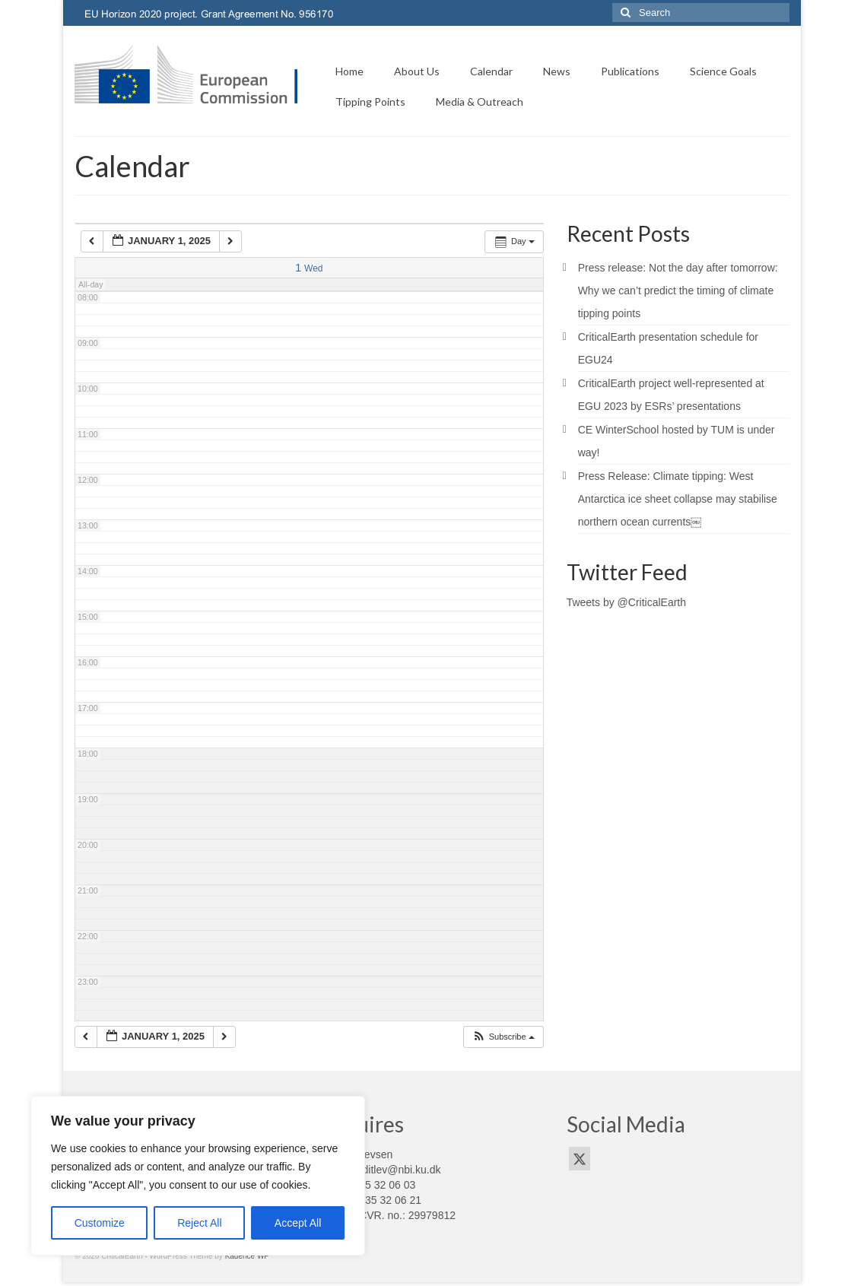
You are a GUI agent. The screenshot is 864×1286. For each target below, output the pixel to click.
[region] (197, 1176)
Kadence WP (247, 1256)
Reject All (199, 1223)
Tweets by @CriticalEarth (626, 602)
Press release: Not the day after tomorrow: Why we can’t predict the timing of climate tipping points (678, 290)
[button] (503, 1037)
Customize (100, 1223)
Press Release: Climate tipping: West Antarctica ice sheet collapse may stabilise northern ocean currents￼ (677, 499)
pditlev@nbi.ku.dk (399, 1170)
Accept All (298, 1223)
